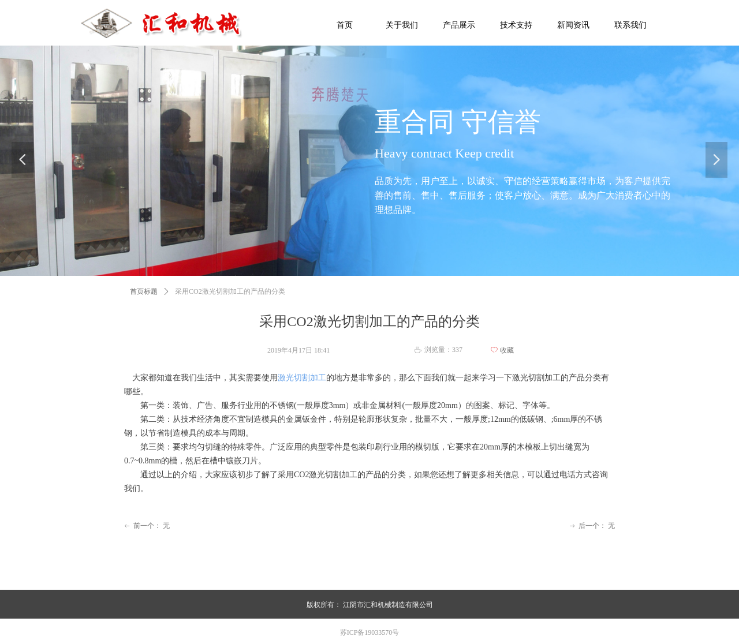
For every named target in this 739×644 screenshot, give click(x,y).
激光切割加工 (302, 377)
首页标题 (144, 291)
